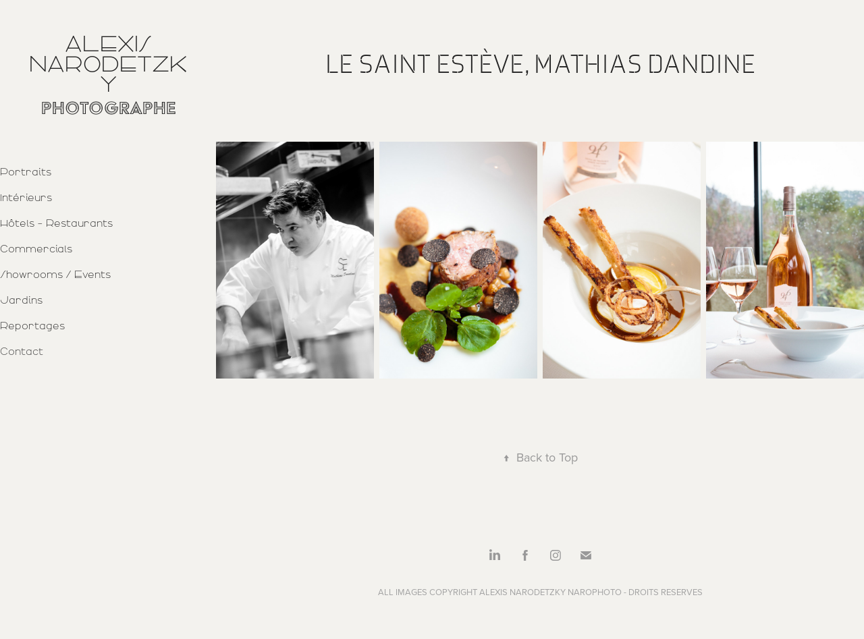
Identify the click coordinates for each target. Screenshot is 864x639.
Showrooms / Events (55, 275)
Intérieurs (26, 198)
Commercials (36, 249)
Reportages (32, 326)
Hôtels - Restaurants (56, 223)
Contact (21, 351)
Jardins (21, 300)
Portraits (25, 172)
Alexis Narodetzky (108, 64)
